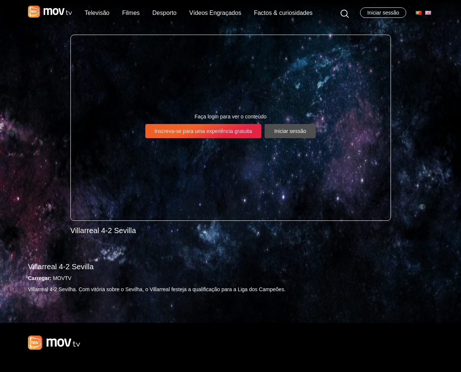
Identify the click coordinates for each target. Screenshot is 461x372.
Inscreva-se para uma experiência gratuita (203, 131)
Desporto (164, 13)
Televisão (97, 13)
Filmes (131, 13)
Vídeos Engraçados (215, 13)
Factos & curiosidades (283, 13)
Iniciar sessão (383, 13)
